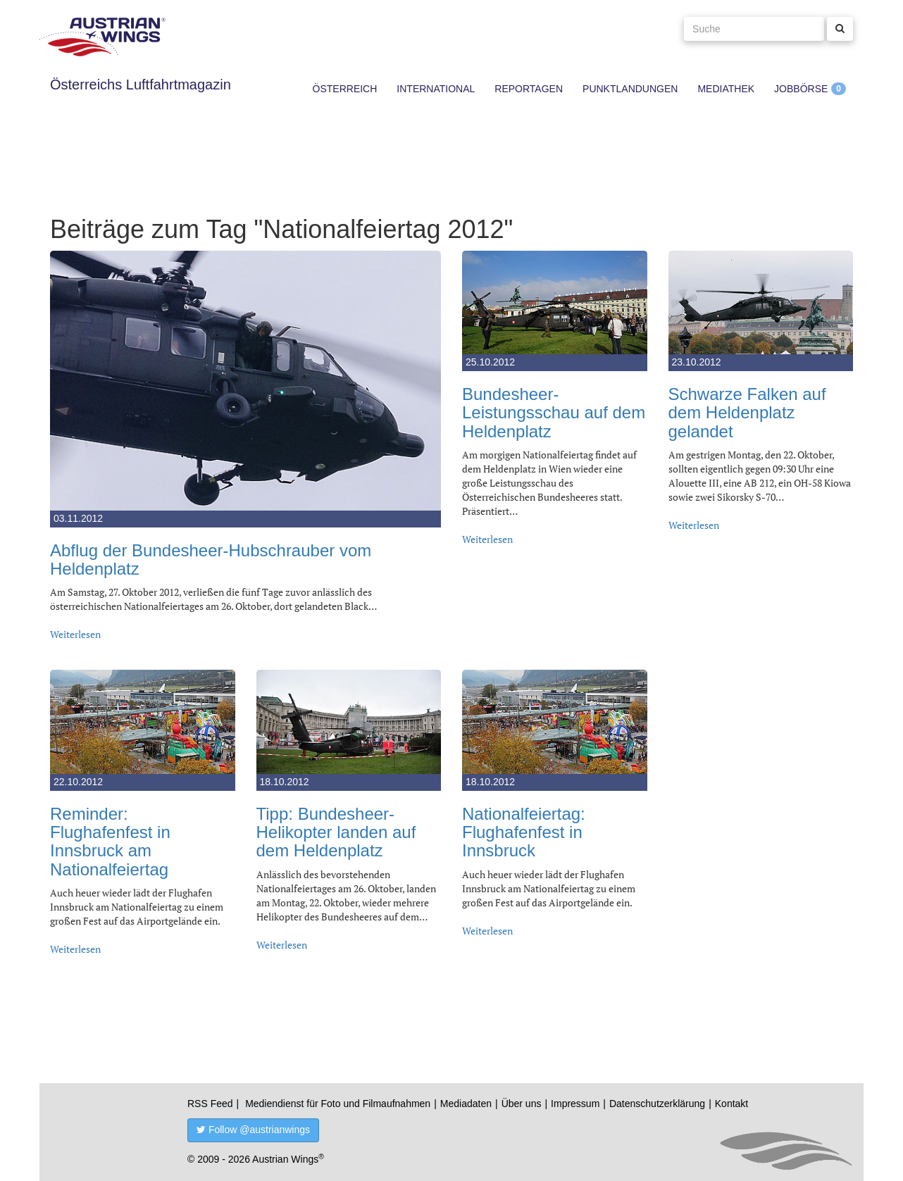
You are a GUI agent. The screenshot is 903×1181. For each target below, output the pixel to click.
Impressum (575, 1103)
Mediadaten (466, 1103)
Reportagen (528, 88)
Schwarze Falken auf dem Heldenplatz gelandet (747, 413)
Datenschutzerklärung (657, 1103)
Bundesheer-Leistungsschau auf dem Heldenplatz (553, 413)
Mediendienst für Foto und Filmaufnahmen (337, 1103)
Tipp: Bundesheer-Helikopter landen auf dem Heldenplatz (336, 832)
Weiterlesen (75, 634)
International (436, 88)
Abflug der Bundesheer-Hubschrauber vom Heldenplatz (210, 559)
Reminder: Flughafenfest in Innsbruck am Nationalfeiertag (110, 841)
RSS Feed (210, 1103)
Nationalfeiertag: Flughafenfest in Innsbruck (523, 832)
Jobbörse (801, 88)
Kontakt (731, 1103)
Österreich (345, 88)
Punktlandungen (630, 88)
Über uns (522, 1103)
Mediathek (725, 88)
